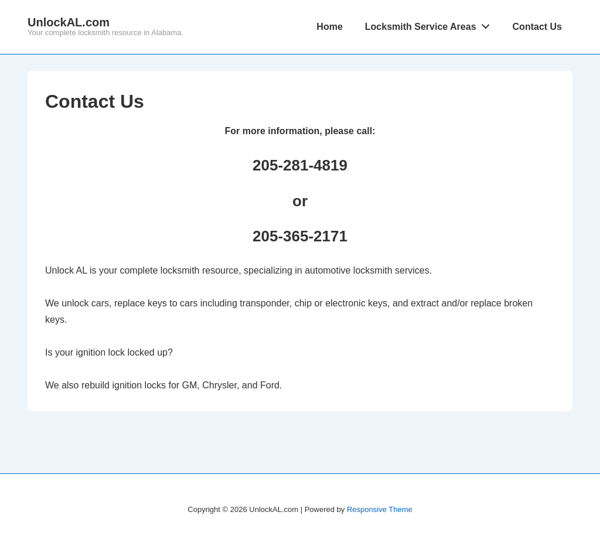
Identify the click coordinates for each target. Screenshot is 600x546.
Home (329, 27)
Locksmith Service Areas (430, 24)
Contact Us (537, 27)
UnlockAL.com (69, 22)
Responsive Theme (379, 509)
